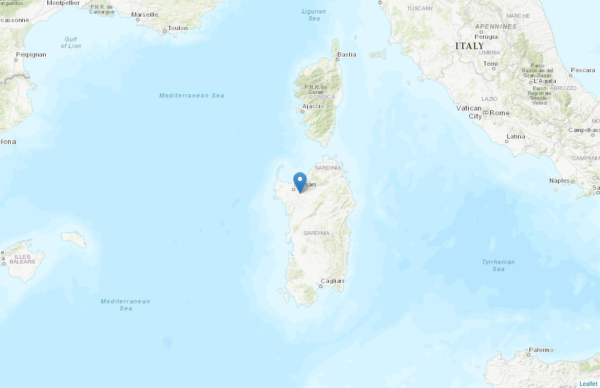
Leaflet (588, 383)
